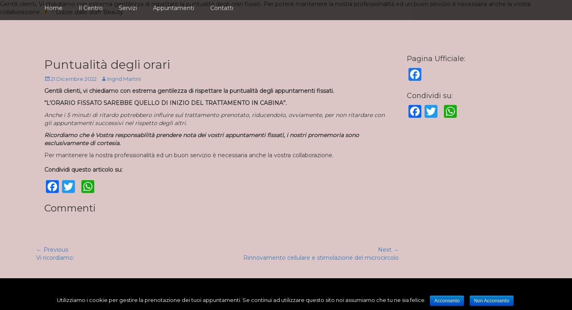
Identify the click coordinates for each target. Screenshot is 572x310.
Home (53, 8)
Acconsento (447, 301)
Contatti (221, 8)
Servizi (128, 8)
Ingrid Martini (124, 79)
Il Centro (91, 8)
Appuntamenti (173, 8)
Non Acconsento (491, 301)
